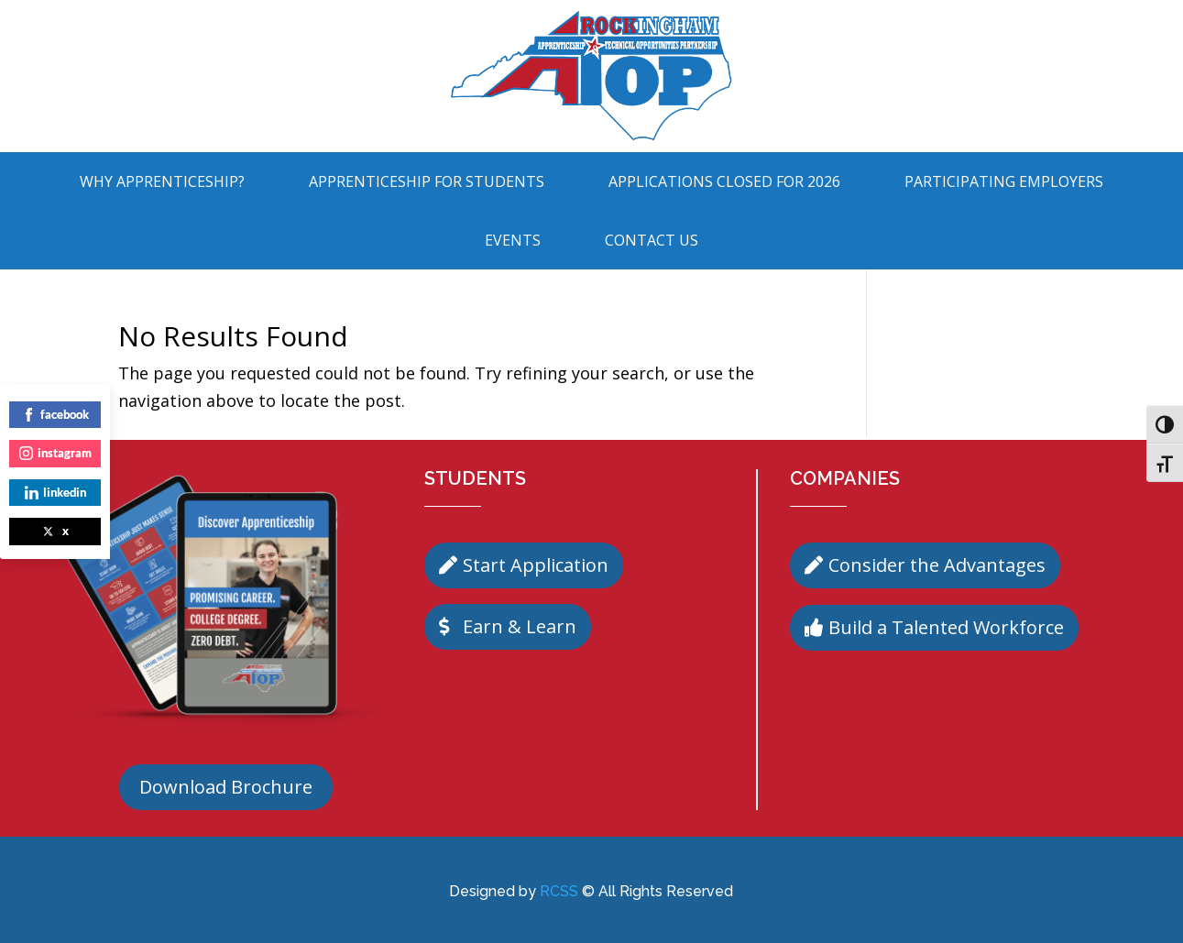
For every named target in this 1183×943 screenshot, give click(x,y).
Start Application (535, 565)
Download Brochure (225, 786)
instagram (55, 452)
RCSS (559, 891)
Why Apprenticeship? (162, 181)
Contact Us (651, 240)
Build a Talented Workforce (946, 627)
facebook (55, 414)
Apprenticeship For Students (426, 181)
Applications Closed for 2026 (724, 181)
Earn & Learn (519, 626)
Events (513, 240)
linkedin (55, 492)
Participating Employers (1003, 181)
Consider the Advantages (937, 565)
